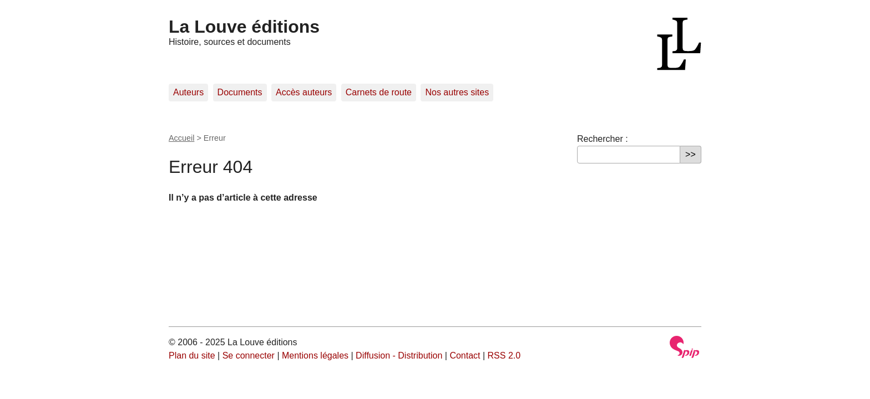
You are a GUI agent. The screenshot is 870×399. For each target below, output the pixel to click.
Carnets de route (379, 92)
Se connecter (248, 355)
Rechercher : (602, 139)
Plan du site (192, 355)
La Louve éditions (244, 27)
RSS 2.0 (504, 355)
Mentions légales (315, 355)
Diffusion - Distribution (399, 355)
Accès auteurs (304, 92)
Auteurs (188, 92)
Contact (464, 355)
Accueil (181, 138)
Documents (240, 92)
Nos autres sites (457, 92)
